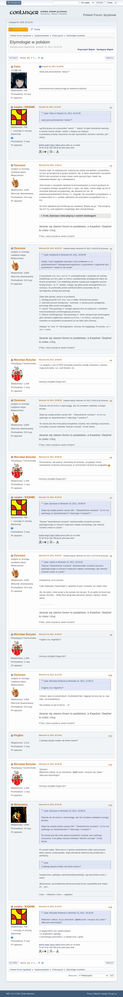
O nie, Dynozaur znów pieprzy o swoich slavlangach (69, 216)
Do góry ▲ (113, 994)
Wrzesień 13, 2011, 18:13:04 (50, 735)
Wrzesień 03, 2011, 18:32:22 (50, 248)
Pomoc (89, 994)
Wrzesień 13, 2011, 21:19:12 (50, 906)
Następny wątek (105, 49)
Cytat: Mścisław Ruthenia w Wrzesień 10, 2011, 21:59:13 (68, 681)
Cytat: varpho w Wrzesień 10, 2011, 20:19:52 (63, 562)
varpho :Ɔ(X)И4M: (24, 107)
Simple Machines (27, 994)
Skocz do (72, 975)
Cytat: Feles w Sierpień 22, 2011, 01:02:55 (62, 113)
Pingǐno (18, 735)
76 (39, 58)
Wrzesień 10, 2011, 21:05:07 (50, 556)
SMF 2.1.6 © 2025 (13, 994)
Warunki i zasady (100, 994)
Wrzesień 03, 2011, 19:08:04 (50, 360)
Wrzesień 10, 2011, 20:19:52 (50, 497)
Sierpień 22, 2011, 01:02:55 (52, 66)
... (36, 58)
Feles (17, 66)
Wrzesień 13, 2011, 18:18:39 (50, 764)
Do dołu (13, 58)
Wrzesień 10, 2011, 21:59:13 (50, 634)
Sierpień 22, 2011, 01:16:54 (50, 107)
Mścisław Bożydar (25, 359)
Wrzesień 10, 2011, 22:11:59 (50, 675)
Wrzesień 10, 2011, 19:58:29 (50, 400)
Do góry (13, 963)
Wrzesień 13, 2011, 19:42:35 (50, 804)
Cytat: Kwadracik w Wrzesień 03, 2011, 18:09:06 (65, 255)
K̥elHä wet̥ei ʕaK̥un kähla (49, 145)
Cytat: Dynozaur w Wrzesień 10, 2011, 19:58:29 (64, 503)
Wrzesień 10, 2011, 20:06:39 (50, 457)
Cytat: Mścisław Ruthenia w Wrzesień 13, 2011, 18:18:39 (68, 913)
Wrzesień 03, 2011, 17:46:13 (50, 165)
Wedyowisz (21, 804)
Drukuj (109, 58)
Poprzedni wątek (86, 49)
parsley (57, 934)
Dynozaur (20, 165)
